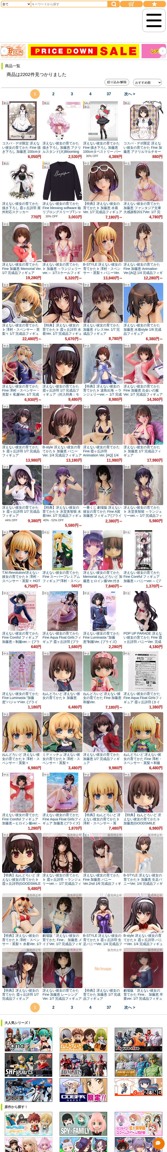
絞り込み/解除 (117, 82)
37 (109, 94)
